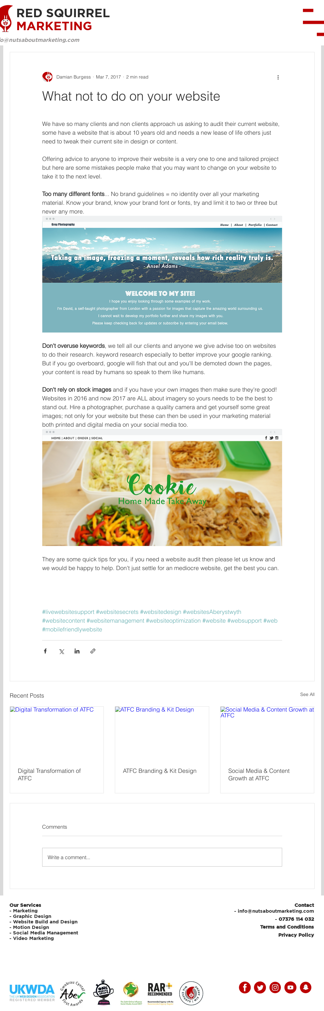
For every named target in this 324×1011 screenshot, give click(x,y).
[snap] (306, 987)
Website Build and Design (45, 921)
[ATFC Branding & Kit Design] (162, 733)
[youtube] (290, 987)
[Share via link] (93, 651)
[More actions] (278, 77)
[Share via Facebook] (45, 651)
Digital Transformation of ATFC (49, 774)
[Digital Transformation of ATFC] (57, 733)
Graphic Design (32, 916)
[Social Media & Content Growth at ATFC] (267, 733)
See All (307, 694)
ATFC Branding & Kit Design (160, 770)
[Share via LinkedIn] (77, 651)
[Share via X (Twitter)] (61, 651)
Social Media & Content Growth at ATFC (259, 774)
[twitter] (260, 987)
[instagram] (275, 987)
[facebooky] (245, 987)
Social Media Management (46, 932)
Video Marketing (33, 938)
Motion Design (31, 927)
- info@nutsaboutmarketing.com (274, 911)
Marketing (25, 910)
